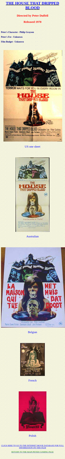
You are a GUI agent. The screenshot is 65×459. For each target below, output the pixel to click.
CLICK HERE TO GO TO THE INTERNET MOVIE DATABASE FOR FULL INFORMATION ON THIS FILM (32, 447)
